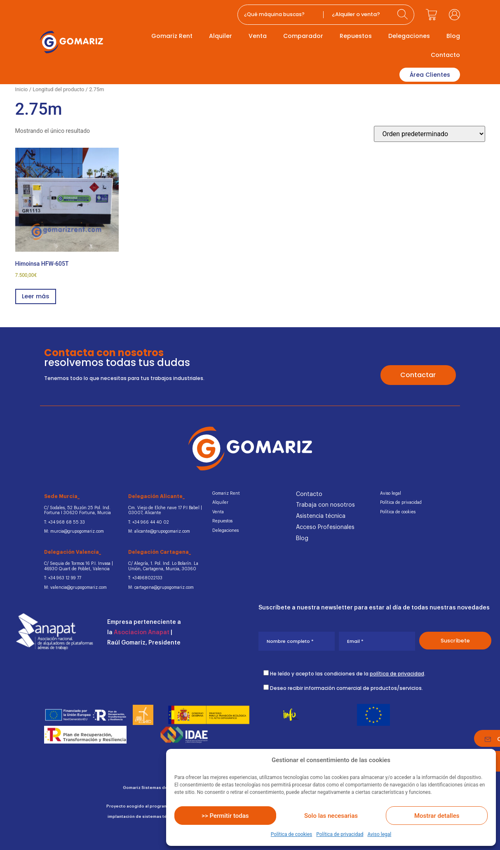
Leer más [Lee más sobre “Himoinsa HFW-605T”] (36, 295)
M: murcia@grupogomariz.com (73, 529)
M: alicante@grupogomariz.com (158, 529)
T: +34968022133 (143, 574)
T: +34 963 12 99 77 (61, 574)
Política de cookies (291, 834)
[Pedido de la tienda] (429, 133)
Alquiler (220, 36)
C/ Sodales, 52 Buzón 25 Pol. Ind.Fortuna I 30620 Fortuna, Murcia (76, 509)
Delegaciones (409, 36)
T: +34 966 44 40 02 (146, 520)
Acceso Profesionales (325, 526)
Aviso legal (379, 834)
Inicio (21, 88)
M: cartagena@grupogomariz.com (160, 583)
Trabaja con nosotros (325, 504)
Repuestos (356, 36)
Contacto (445, 55)
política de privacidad (397, 669)
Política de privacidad (339, 834)
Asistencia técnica (320, 515)
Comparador (303, 36)
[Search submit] (403, 14)
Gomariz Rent (171, 36)
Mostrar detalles (436, 815)
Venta (258, 36)
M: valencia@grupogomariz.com (74, 583)
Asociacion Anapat (141, 628)
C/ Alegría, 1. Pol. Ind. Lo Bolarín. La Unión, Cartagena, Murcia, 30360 (162, 563)
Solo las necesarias (331, 815)
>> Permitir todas (225, 815)
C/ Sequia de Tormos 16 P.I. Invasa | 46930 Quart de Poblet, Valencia (77, 563)
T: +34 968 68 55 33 (61, 520)
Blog (453, 36)
